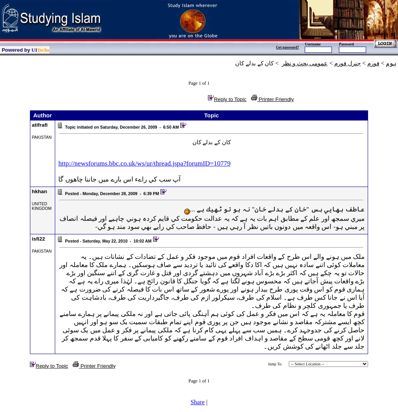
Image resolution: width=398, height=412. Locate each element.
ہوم (391, 63)
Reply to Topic (227, 99)
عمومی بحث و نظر (305, 63)
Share (197, 402)
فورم (373, 63)
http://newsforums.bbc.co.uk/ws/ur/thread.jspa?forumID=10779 (144, 163)
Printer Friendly (272, 99)
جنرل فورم (347, 63)
